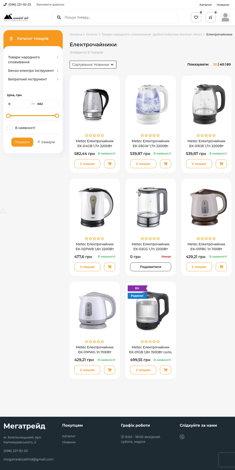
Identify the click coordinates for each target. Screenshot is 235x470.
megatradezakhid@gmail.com (28, 459)
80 (228, 64)
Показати (22, 142)
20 (215, 64)
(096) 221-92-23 (17, 4)
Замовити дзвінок (50, 4)
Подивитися (150, 267)
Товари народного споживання (24, 59)
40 (222, 64)
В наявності (25, 127)
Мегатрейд (24, 426)
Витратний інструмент (27, 79)
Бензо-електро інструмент (31, 71)
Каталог (205, 4)
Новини (223, 4)
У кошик (87, 164)
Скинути (46, 142)
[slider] (8, 116)
